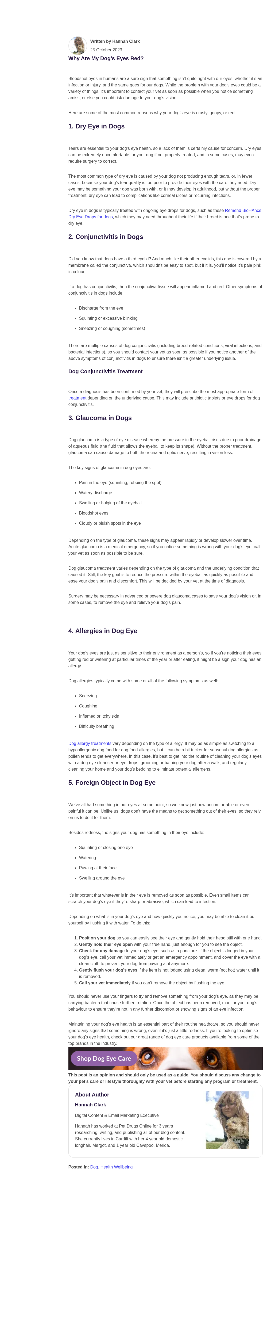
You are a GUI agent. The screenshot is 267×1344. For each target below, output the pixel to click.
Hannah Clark (126, 83)
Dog (94, 1334)
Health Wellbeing (116, 1334)
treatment (77, 440)
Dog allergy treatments (89, 910)
